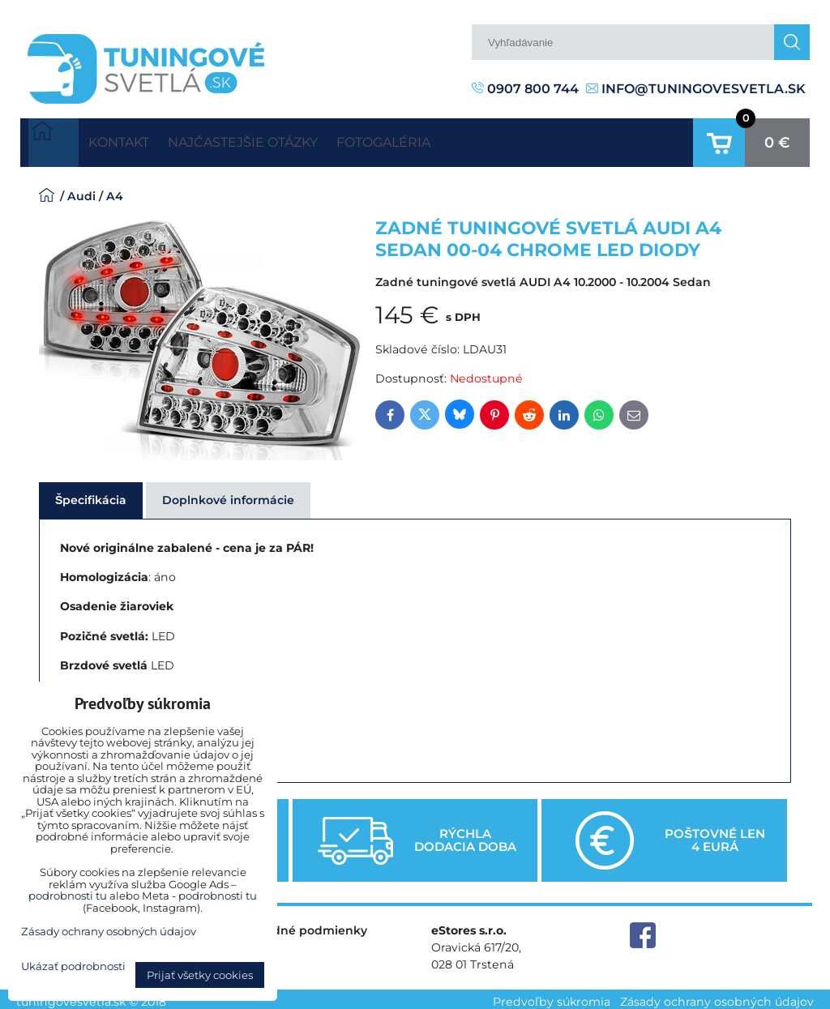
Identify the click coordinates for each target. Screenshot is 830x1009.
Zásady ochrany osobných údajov (717, 996)
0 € (777, 139)
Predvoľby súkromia (551, 996)
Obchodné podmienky (300, 924)
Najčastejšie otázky (280, 139)
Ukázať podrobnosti (73, 966)
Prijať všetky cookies (200, 974)
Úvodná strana (53, 139)
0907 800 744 (525, 88)
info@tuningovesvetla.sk (696, 88)
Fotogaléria (445, 139)
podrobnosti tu (67, 895)
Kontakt (130, 139)
